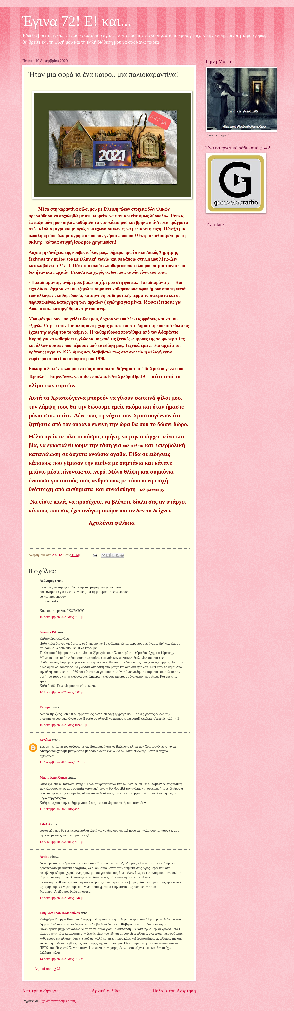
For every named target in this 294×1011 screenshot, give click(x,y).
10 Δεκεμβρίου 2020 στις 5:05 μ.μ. (63, 692)
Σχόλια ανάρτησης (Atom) (58, 1001)
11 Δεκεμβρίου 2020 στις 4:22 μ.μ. (63, 809)
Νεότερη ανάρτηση (40, 990)
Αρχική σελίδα (106, 990)
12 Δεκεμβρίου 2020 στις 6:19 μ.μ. (63, 842)
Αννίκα (45, 857)
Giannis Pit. (48, 632)
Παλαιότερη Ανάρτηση (174, 990)
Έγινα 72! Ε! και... (77, 21)
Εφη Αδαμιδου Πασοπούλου (60, 913)
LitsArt (45, 824)
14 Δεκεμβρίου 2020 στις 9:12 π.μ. (63, 959)
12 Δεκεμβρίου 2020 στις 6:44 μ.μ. (63, 898)
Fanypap (46, 707)
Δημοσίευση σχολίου (49, 969)
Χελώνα (45, 740)
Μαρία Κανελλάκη (53, 777)
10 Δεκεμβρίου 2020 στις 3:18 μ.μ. (63, 617)
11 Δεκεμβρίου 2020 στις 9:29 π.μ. (63, 762)
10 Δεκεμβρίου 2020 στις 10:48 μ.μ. (64, 725)
